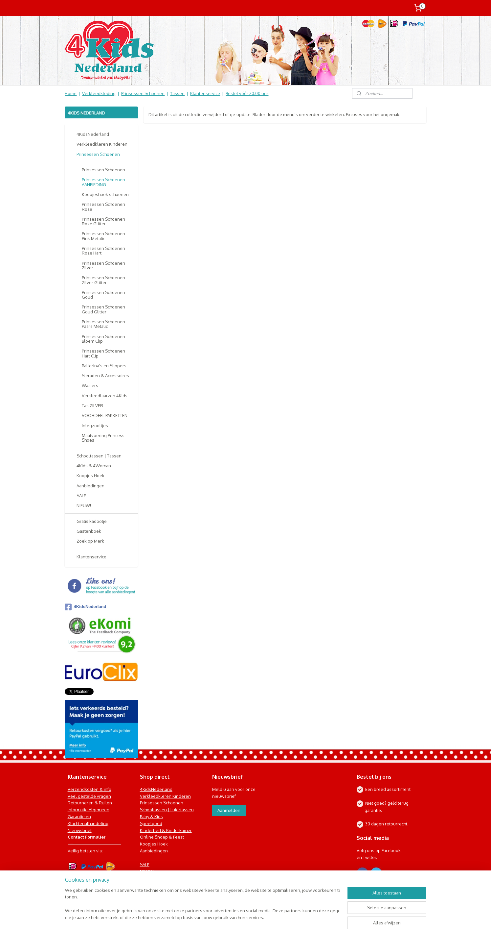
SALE (81, 495)
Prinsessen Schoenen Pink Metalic (103, 236)
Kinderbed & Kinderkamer (166, 830)
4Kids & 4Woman (94, 465)
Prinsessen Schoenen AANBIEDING (103, 182)
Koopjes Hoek (90, 475)
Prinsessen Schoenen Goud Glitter (103, 309)
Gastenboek (89, 531)
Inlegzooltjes (95, 425)
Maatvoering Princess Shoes (103, 438)
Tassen (177, 93)
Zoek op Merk (90, 541)
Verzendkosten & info (89, 789)
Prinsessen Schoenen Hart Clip (103, 353)
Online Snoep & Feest (162, 837)
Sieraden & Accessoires (105, 375)
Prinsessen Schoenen (143, 93)
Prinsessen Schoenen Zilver (103, 265)
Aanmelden (228, 810)
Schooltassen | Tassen (99, 455)
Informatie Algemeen (88, 809)
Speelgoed (151, 823)
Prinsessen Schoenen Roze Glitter (103, 221)
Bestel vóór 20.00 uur (247, 93)
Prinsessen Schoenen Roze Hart (103, 251)
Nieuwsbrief (80, 830)
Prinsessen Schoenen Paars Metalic (103, 324)
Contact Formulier (86, 837)
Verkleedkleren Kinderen (102, 144)
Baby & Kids (151, 816)
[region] (202, 904)
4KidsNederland (93, 134)
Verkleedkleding (99, 93)
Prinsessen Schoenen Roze (103, 206)
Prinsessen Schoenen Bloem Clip (103, 339)
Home (71, 93)
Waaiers (90, 385)
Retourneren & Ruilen (90, 802)
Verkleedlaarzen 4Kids (104, 395)
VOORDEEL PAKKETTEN (104, 415)
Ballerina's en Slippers (104, 365)
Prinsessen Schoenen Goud (103, 295)
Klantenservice (205, 93)
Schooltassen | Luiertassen (167, 809)
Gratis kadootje (92, 521)
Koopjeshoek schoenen (105, 194)
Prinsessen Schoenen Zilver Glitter (103, 280)
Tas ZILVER (92, 405)
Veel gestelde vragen (89, 796)
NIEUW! (84, 505)
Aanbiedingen (90, 485)
